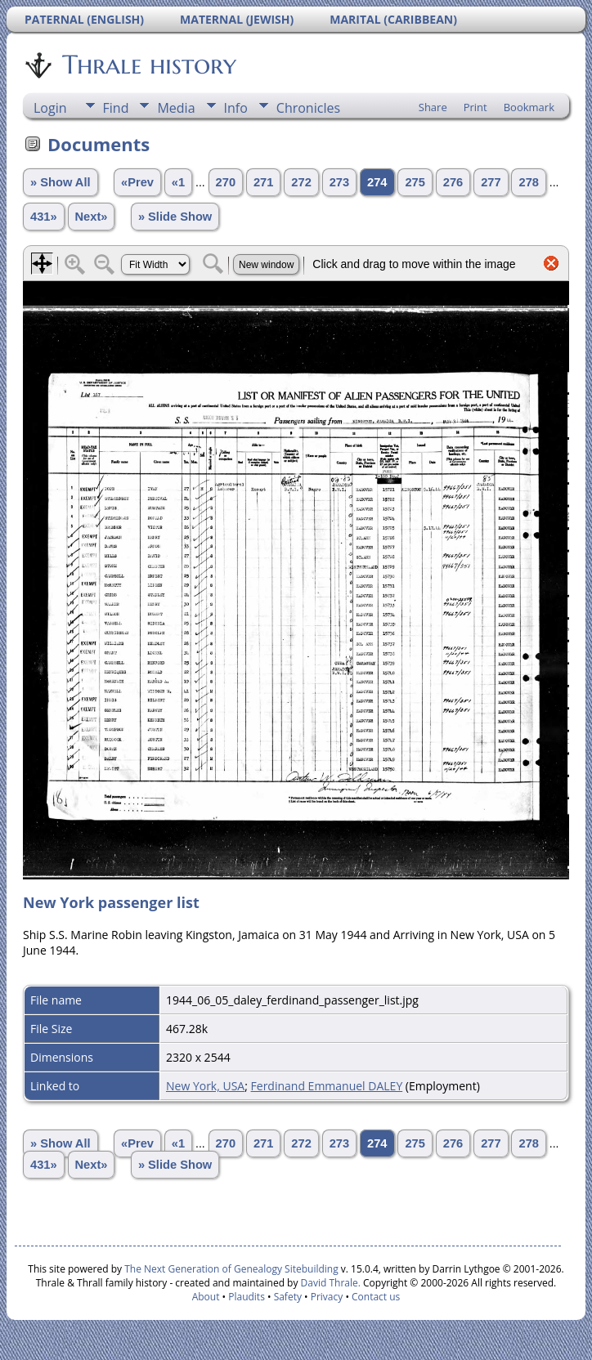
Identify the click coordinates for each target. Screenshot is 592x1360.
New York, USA (205, 1086)
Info (236, 108)
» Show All (60, 182)
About (206, 1297)
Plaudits (246, 1297)
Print (475, 107)
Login (50, 108)
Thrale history (148, 64)
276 (453, 182)
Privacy (327, 1297)
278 (528, 182)
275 (414, 182)
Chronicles (308, 108)
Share (433, 107)
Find (116, 108)
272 (301, 182)
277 (490, 182)
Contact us (376, 1297)
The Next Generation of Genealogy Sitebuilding (231, 1269)
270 (225, 182)
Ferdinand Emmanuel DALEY (327, 1086)
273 (339, 182)
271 (263, 182)
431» (43, 216)
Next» (91, 216)
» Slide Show (175, 216)
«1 (178, 182)
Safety (288, 1297)
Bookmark (529, 107)
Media (176, 108)
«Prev (137, 182)
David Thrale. (329, 1283)
